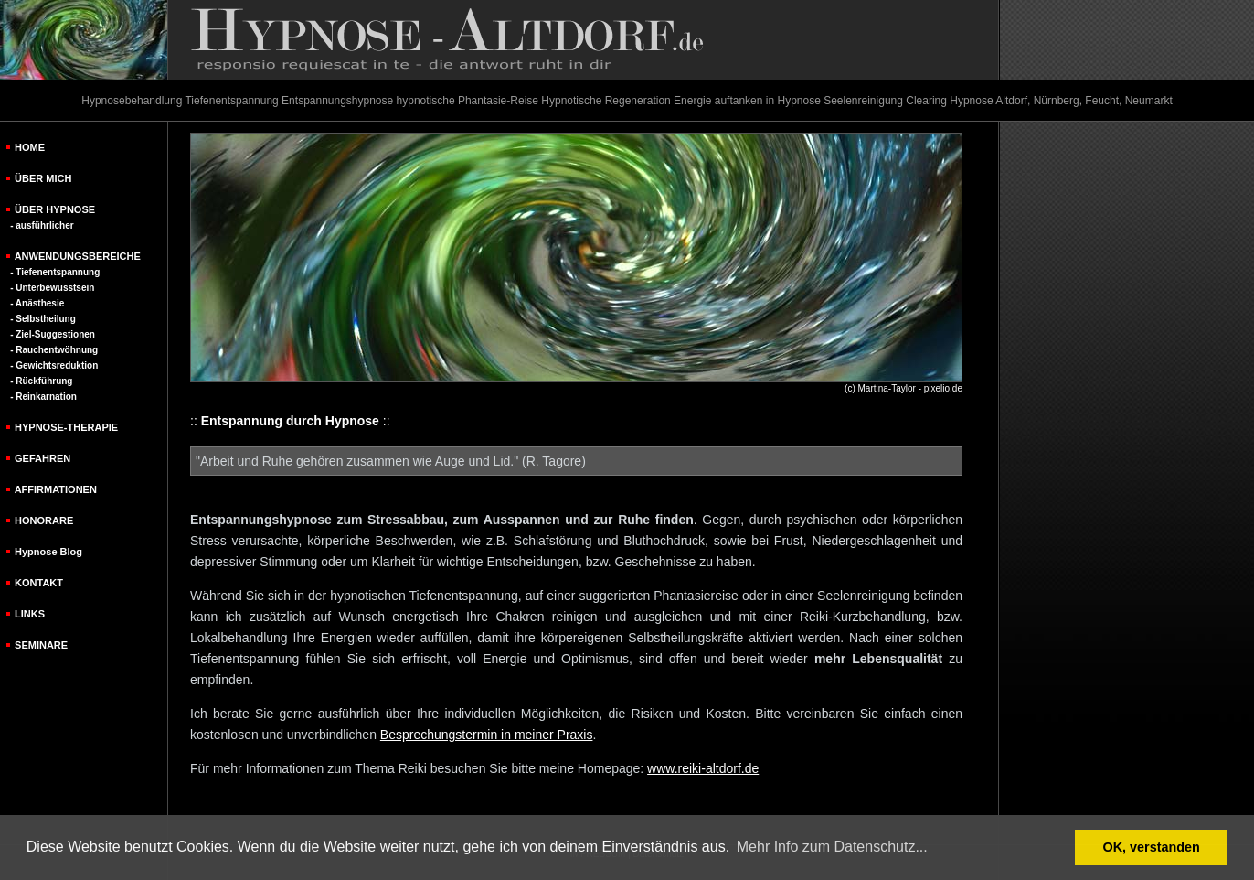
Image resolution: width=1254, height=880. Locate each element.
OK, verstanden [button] (1151, 847)
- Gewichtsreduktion (54, 365)
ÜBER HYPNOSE (55, 209)
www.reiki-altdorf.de (703, 768)
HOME (30, 147)
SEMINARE (41, 644)
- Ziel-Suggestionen (52, 334)
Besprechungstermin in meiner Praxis (486, 734)
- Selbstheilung (43, 319)
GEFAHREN (42, 458)
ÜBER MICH (43, 178)
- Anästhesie (37, 303)
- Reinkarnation (43, 397)
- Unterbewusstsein (52, 288)
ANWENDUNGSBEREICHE (78, 256)
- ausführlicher (41, 225)
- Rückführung (41, 381)
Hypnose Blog (48, 551)
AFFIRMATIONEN (56, 489)
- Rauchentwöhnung (54, 350)
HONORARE (44, 520)
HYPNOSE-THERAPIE (66, 427)
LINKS (30, 613)
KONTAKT (39, 582)
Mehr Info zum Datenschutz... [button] (832, 846)
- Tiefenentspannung (55, 272)
